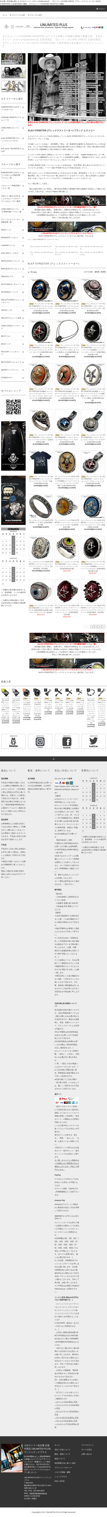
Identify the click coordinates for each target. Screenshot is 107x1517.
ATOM (62, 1481)
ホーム (5, 15)
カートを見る (86, 1450)
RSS (56, 1481)
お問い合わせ (86, 1454)
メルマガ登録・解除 (62, 1472)
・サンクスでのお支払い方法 (66, 1421)
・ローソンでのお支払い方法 (66, 1402)
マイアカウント (87, 1445)
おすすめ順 (88, 272)
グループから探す (34, 15)
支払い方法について (62, 1450)
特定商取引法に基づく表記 (65, 1463)
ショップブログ (61, 1477)
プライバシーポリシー (63, 1468)
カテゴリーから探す (17, 15)
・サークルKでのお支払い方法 (66, 1418)
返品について (60, 1459)
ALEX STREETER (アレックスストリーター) (45, 239)
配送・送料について (62, 1454)
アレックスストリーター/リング (41, 246)
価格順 (97, 272)
